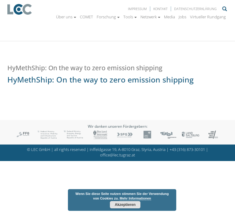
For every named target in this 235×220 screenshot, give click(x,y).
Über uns (66, 17)
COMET (86, 17)
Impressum (137, 8)
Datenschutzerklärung (195, 8)
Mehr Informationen (135, 198)
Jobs (182, 17)
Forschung (108, 17)
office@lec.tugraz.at (117, 155)
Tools (130, 17)
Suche (224, 8)
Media (169, 17)
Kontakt (160, 8)
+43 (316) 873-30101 (187, 149)
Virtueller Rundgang (208, 17)
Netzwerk (150, 17)
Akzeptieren (125, 205)
